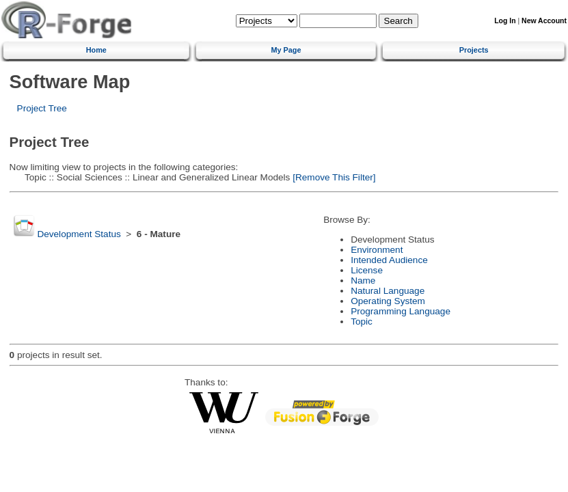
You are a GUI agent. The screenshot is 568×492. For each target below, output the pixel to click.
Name (363, 280)
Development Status (78, 234)
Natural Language (387, 291)
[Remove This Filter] (332, 177)
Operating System (388, 301)
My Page (286, 50)
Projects (474, 50)
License (367, 270)
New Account (544, 21)
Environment (377, 250)
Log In (504, 21)
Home (96, 50)
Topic (362, 321)
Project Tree (42, 108)
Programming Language (400, 311)
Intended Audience (389, 260)
